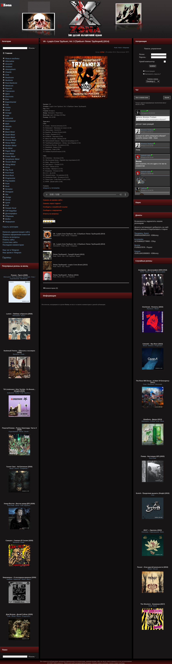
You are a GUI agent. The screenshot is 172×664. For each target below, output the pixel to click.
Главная (8, 53)
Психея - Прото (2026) (19, 275)
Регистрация (150, 71)
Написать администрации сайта (16, 232)
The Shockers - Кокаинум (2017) (152, 604)
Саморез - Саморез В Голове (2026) (19, 540)
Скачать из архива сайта (52, 200)
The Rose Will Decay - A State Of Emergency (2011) (152, 381)
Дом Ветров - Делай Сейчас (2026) (19, 614)
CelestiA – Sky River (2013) (153, 344)
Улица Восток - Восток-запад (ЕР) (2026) (19, 503)
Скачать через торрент (52, 203)
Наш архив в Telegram (12, 253)
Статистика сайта (10, 242)
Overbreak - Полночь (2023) (152, 307)
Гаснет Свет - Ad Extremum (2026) (19, 466)
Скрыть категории (10, 227)
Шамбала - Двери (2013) (152, 419)
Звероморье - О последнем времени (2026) (19, 577)
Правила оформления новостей (16, 235)
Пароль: (142, 57)
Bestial (137, 245)
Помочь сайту (8, 240)
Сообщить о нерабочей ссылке (55, 207)
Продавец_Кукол (141, 233)
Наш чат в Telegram (11, 250)
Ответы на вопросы (11, 237)
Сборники (126, 47)
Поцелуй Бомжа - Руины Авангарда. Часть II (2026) (19, 429)
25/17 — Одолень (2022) (152, 530)
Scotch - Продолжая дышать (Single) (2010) (152, 493)
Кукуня (137, 251)
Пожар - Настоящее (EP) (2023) (153, 456)
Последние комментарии (13, 245)
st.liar (102, 52)
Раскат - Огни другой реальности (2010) (152, 567)
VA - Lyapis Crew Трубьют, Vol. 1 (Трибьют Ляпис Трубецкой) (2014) (79, 244)
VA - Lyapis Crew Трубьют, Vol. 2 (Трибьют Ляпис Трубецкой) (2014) (79, 234)
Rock (120, 47)
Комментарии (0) (50, 288)
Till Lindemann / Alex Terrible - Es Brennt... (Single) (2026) (19, 390)
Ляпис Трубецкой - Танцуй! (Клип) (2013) (68, 254)
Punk (115, 47)
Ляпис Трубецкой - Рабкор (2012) (66, 275)
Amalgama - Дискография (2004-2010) (152, 270)
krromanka (55, 188)
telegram (46, 188)
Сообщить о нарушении (52, 210)
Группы (7, 257)
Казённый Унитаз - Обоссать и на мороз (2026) (19, 351)
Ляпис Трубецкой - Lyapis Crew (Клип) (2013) (70, 265)
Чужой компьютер (147, 62)
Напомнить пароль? (153, 74)
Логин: (142, 54)
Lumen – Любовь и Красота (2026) (19, 314)
